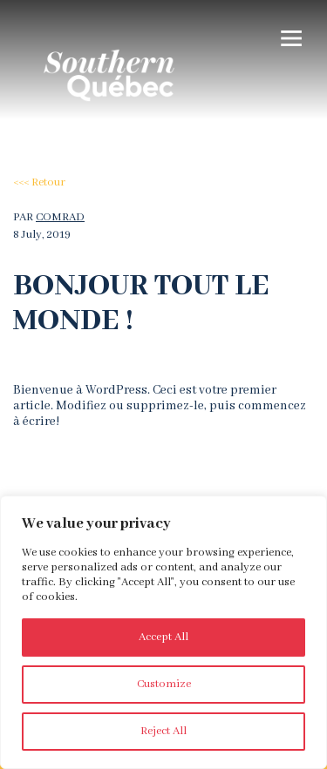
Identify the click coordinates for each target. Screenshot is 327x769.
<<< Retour (39, 182)
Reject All (163, 731)
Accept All (163, 637)
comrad (60, 217)
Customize (164, 684)
